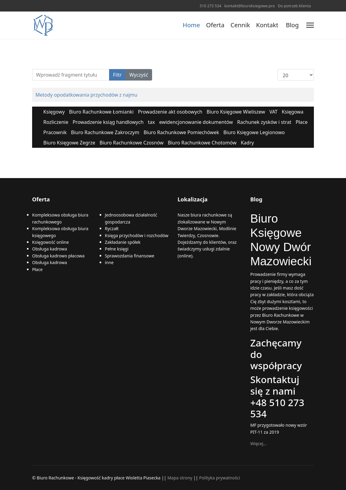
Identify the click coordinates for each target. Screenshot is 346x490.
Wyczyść (138, 74)
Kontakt (267, 25)
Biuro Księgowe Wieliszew (236, 111)
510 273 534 (210, 5)
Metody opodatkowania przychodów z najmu (86, 94)
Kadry (247, 142)
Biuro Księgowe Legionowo (254, 132)
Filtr (117, 74)
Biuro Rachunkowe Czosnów (132, 142)
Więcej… (258, 443)
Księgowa (292, 111)
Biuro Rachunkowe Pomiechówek (181, 132)
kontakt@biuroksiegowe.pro (249, 5)
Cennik (240, 25)
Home (191, 25)
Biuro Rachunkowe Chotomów (202, 142)
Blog (292, 25)
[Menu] (310, 25)
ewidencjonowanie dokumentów (196, 122)
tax (151, 122)
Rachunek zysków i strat (264, 122)
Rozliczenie (55, 122)
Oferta (215, 25)
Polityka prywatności (219, 478)
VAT (273, 111)
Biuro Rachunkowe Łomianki (101, 111)
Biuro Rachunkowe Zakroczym (105, 132)
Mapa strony (179, 478)
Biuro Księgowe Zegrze (69, 142)
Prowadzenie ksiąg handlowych (108, 122)
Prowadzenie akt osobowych (170, 111)
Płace (302, 122)
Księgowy (54, 111)
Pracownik (55, 132)
